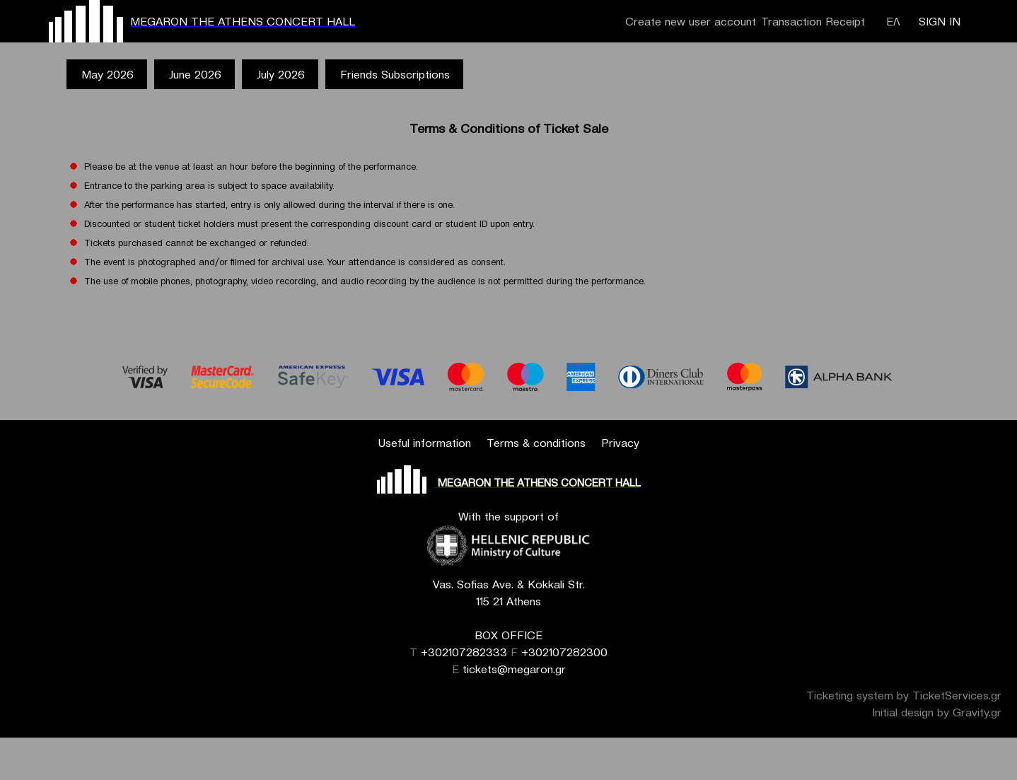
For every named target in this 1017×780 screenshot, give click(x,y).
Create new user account (690, 21)
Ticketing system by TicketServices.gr (903, 695)
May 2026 (107, 74)
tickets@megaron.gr (514, 669)
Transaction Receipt (813, 21)
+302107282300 (564, 652)
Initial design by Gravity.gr (936, 712)
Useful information (424, 443)
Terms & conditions (536, 443)
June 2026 (195, 74)
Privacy (620, 443)
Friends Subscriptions (395, 74)
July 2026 (281, 74)
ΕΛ (893, 21)
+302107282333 (464, 652)
